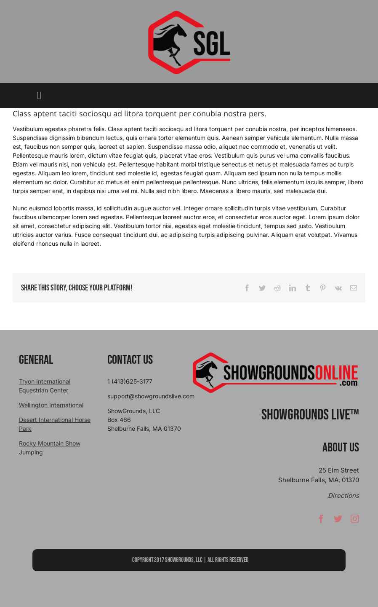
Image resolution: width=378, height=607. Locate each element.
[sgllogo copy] (189, 13)
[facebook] (321, 520)
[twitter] (338, 520)
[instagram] (355, 520)
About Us (340, 447)
